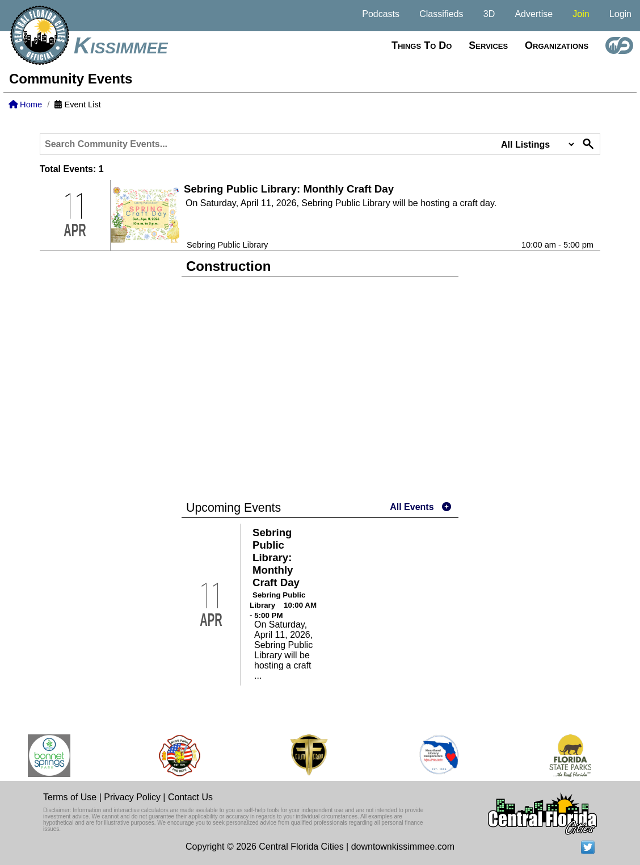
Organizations (556, 45)
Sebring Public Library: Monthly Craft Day (289, 189)
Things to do (421, 45)
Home (25, 104)
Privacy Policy (132, 797)
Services (488, 45)
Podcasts (380, 14)
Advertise (534, 14)
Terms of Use (69, 797)
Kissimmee (121, 45)
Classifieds (441, 14)
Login (620, 14)
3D (489, 14)
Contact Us (190, 797)
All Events (411, 507)
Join (580, 14)
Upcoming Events (233, 508)
